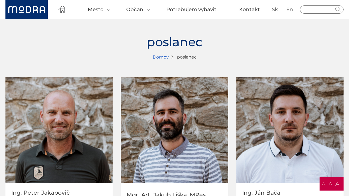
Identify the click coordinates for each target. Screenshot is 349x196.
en (289, 9)
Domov (161, 57)
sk (275, 9)
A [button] (323, 184)
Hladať (338, 9)
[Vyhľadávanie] (322, 9)
